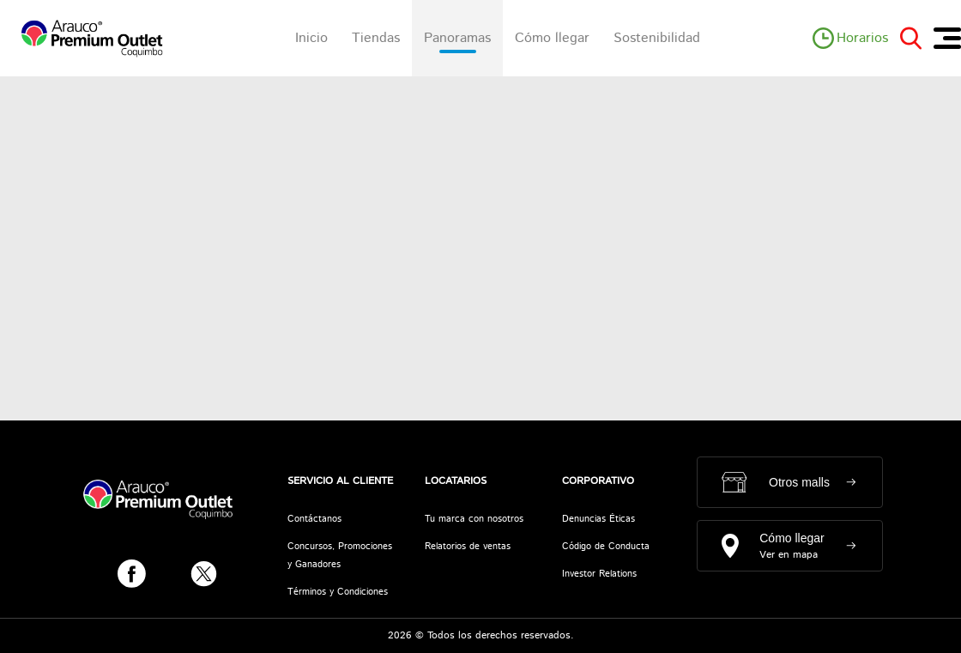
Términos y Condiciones (337, 592)
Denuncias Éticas (598, 519)
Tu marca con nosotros (474, 519)
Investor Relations (599, 574)
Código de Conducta (606, 546)
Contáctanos (314, 519)
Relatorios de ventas (468, 546)
